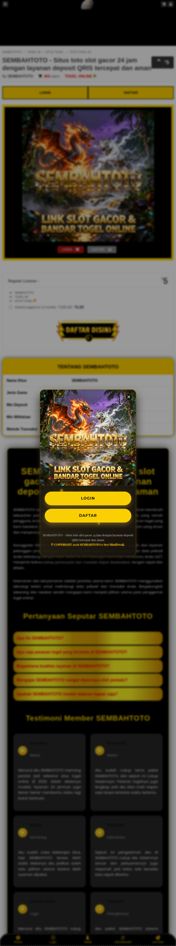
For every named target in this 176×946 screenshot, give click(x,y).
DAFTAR (88, 515)
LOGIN (88, 498)
